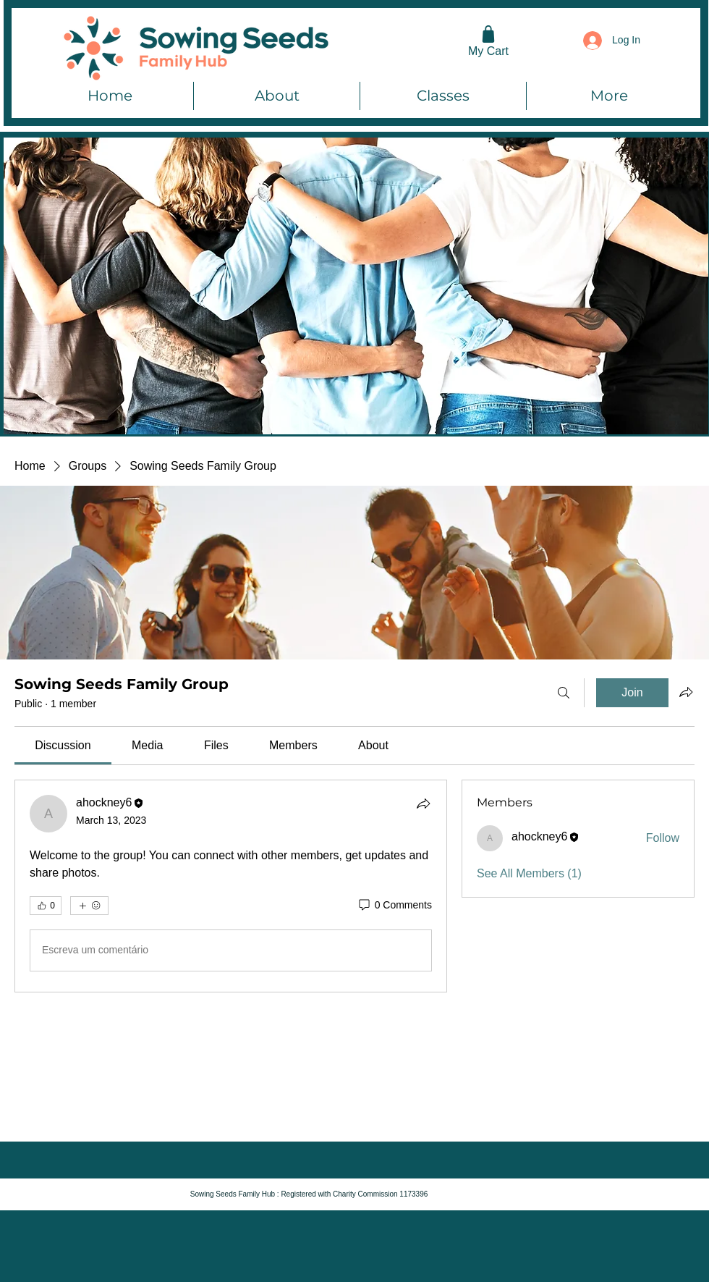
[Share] (423, 803)
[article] (230, 886)
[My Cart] (488, 40)
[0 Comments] (394, 905)
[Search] (563, 692)
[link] (62, 745)
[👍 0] (45, 905)
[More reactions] (89, 905)
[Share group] (686, 692)
